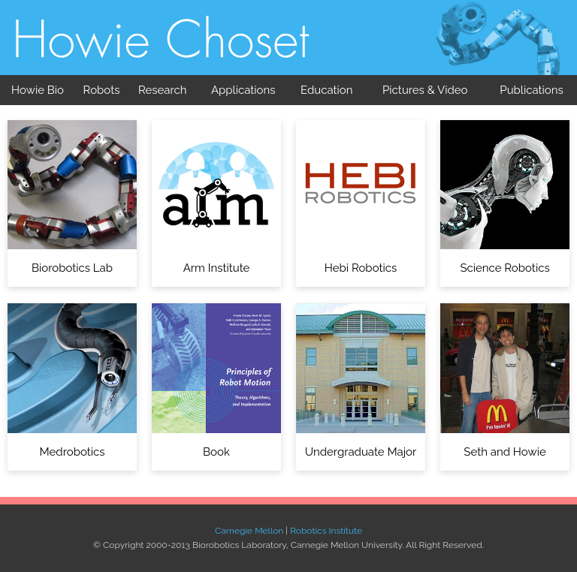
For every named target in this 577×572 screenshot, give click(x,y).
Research (162, 90)
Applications (243, 90)
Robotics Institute (326, 530)
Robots (101, 90)
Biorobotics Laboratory (164, 52)
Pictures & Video (425, 90)
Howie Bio (37, 90)
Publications (531, 90)
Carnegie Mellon (249, 530)
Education (326, 90)
